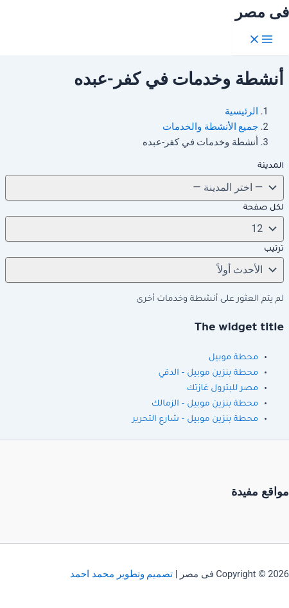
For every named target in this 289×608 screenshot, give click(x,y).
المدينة (271, 166)
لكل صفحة (264, 208)
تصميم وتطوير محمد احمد (121, 574)
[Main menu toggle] (260, 40)
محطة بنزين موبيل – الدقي (208, 373)
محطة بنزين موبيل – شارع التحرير (195, 419)
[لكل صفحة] (144, 229)
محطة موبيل (233, 357)
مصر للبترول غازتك (222, 388)
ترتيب (274, 249)
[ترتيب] (144, 270)
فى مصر (262, 12)
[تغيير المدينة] (144, 188)
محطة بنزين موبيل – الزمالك (205, 404)
